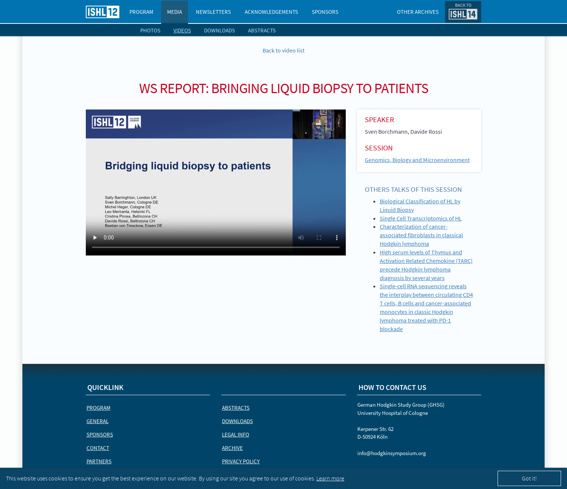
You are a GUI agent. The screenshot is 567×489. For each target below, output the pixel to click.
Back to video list (283, 50)
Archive (232, 447)
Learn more (330, 478)
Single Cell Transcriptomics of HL (421, 218)
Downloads (219, 30)
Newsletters (213, 11)
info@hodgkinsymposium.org (391, 453)
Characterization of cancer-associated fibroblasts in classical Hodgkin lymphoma (421, 235)
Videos (182, 30)
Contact (98, 447)
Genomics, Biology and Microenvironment (417, 159)
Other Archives (418, 11)
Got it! (529, 478)
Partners (99, 461)
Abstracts (262, 30)
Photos (150, 30)
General (98, 421)
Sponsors (325, 11)
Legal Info (235, 434)
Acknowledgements (271, 11)
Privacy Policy (241, 461)
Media (174, 11)
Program (141, 11)
